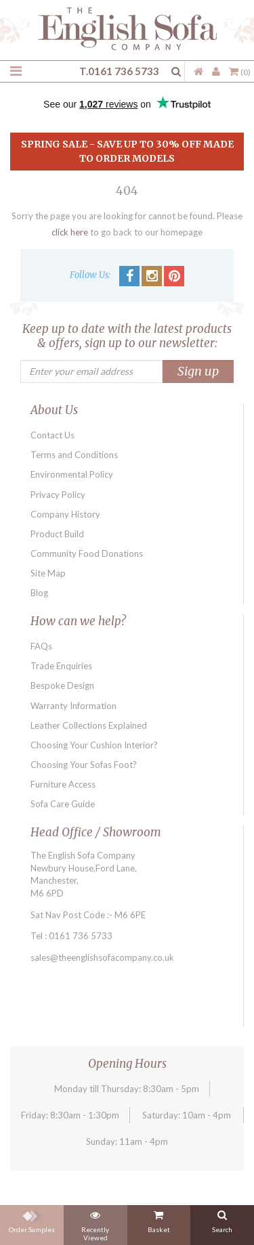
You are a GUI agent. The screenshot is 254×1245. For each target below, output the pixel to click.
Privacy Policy (57, 494)
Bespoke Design (62, 685)
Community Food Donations (86, 553)
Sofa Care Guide (62, 803)
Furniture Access (63, 784)
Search (222, 1219)
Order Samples (32, 1219)
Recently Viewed (95, 1223)
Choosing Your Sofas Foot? (83, 764)
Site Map (48, 573)
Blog (39, 592)
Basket (159, 1219)
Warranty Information (73, 705)
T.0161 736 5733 (119, 71)
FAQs (41, 646)
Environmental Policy (71, 474)
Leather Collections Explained (88, 725)
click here (69, 232)
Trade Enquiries (61, 665)
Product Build (57, 533)
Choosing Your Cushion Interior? (94, 745)
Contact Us (52, 435)
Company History (65, 514)
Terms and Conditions (74, 454)
